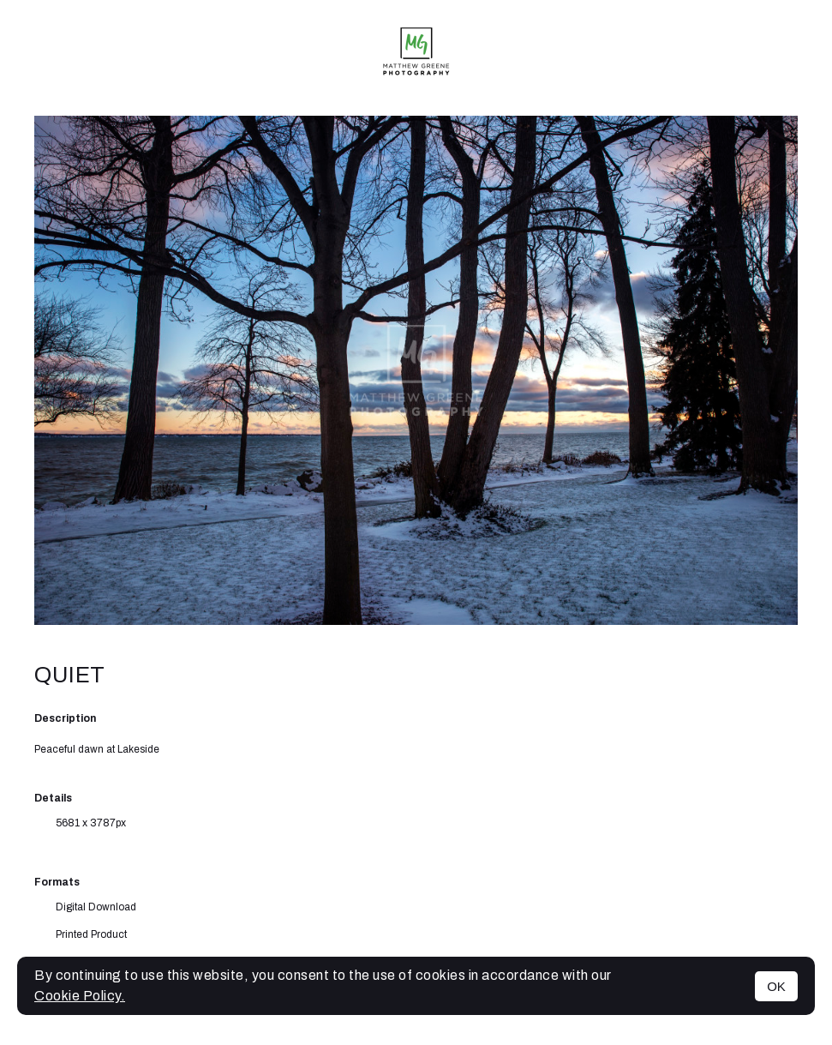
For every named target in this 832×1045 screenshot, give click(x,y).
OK (776, 986)
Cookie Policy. (79, 995)
